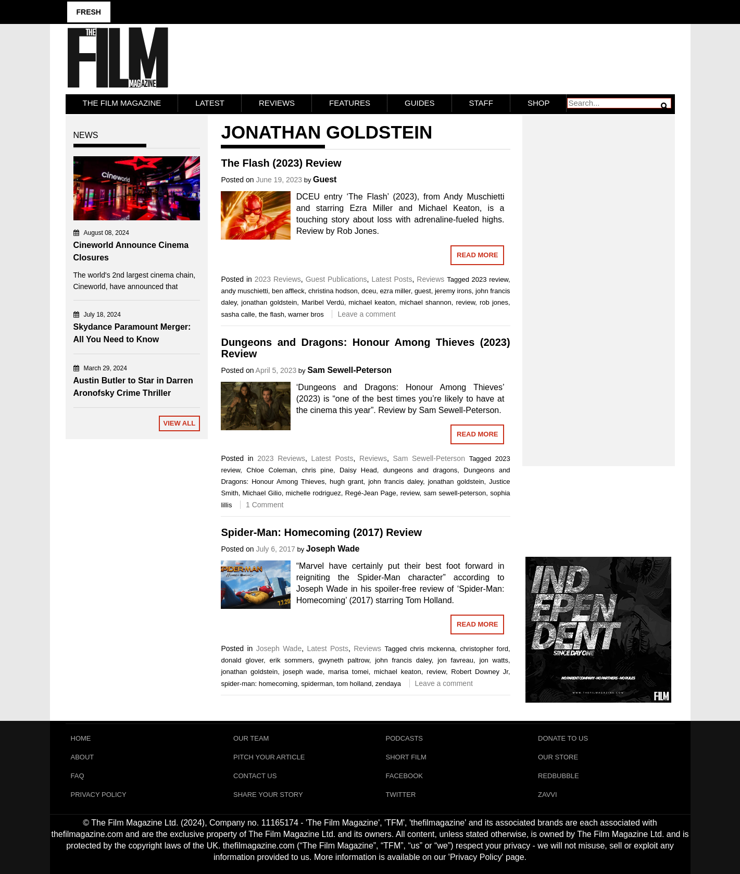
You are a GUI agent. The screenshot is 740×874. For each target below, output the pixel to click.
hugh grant (346, 481)
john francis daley (395, 481)
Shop (539, 102)
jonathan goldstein (269, 302)
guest (423, 291)
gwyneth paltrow (343, 660)
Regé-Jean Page (370, 493)
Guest (324, 179)
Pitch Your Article (269, 757)
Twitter (401, 794)
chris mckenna (432, 649)
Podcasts (404, 738)
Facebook (404, 776)
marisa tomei (348, 672)
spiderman (317, 684)
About (82, 757)
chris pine (317, 470)
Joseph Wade (333, 548)
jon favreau (455, 660)
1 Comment (264, 505)
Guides (420, 102)
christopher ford (484, 649)
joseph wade (303, 672)
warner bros (306, 314)
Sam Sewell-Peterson (349, 370)
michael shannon (425, 302)
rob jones (494, 302)
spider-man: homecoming (259, 684)
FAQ (77, 776)
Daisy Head (358, 470)
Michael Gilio (262, 493)
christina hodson (333, 291)
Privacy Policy (99, 794)
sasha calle (238, 314)
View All (179, 423)
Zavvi (547, 794)
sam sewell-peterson (454, 493)
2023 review (490, 279)
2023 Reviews (278, 279)
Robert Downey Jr (479, 672)
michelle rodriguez (313, 493)
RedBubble (558, 776)
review (465, 302)
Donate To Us (563, 738)
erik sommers (291, 660)
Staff (481, 102)
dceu (368, 291)
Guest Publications (336, 279)
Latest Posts (391, 279)
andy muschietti (244, 291)
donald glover (242, 660)
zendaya (388, 684)
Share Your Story (268, 794)
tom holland (353, 684)
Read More (477, 255)
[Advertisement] (598, 279)
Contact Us (255, 776)
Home (81, 738)
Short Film (406, 757)
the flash (271, 314)
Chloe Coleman (270, 470)
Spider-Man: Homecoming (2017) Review (321, 532)
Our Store (558, 757)
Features (349, 102)
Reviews (277, 102)
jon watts (493, 660)
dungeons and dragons (420, 470)
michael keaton (371, 302)
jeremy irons (453, 291)
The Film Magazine (122, 102)
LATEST (209, 102)
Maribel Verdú (323, 302)
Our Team (251, 738)
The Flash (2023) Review (281, 163)
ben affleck (288, 291)
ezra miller (395, 291)
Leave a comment (366, 314)
